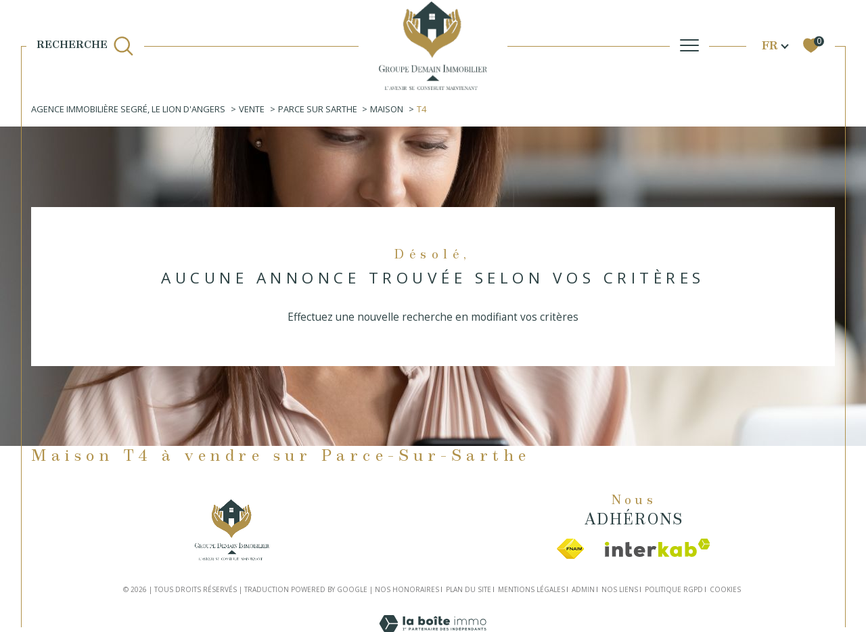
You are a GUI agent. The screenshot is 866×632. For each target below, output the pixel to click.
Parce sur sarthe (317, 109)
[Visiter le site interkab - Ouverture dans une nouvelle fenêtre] (657, 548)
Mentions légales (531, 589)
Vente (252, 109)
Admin (583, 589)
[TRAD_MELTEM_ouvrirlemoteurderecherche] (85, 45)
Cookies (725, 590)
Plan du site (468, 589)
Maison (386, 109)
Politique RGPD (674, 589)
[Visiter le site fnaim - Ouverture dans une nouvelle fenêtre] (570, 549)
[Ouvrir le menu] (690, 45)
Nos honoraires (407, 589)
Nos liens (619, 589)
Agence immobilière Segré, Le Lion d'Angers (128, 109)
